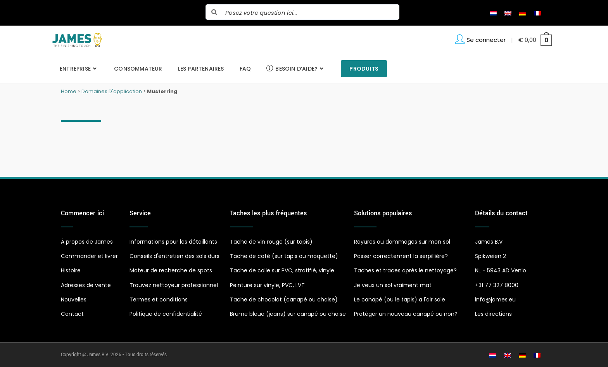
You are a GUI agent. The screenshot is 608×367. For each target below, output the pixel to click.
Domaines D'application (111, 91)
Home (68, 91)
